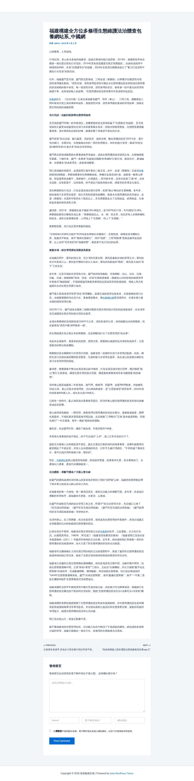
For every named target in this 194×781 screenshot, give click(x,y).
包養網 (53, 99)
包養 (141, 170)
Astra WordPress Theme (121, 773)
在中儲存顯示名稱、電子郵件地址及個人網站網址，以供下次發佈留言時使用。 (93, 732)
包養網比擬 (109, 297)
